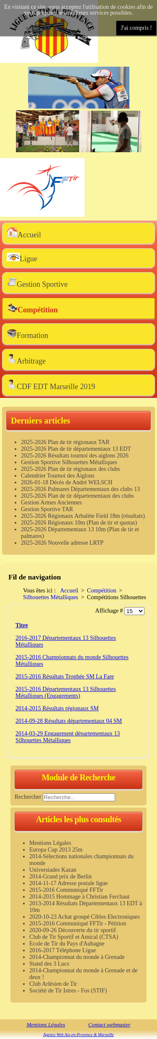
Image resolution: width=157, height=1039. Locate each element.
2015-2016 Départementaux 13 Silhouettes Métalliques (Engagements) (65, 692)
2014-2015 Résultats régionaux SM (57, 708)
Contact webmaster (109, 1024)
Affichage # (109, 611)
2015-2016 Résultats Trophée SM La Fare (64, 676)
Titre (21, 625)
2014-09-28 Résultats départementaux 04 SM (68, 721)
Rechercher (28, 797)
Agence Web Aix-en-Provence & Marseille (78, 1034)
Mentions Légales (45, 1024)
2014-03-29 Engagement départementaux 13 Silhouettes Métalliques (67, 736)
